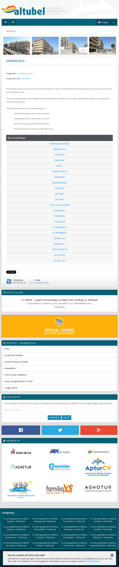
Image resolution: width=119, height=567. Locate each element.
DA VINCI (59, 193)
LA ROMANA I (60, 232)
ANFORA (59, 160)
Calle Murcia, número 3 (25, 73)
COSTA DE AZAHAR (59, 204)
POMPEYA (59, 216)
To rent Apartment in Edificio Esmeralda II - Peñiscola (45, 528)
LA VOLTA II (59, 260)
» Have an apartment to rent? (18, 381)
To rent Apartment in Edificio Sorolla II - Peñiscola (103, 520)
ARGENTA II (60, 149)
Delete (66, 417)
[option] (16, 45)
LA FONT (59, 199)
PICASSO (59, 188)
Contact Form (42, 282)
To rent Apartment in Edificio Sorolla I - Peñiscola (103, 528)
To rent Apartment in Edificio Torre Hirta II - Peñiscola (74, 520)
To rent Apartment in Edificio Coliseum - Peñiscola (16, 528)
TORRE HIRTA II (60, 249)
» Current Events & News (15, 361)
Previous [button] (6, 46)
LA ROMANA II (59, 227)
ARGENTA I (59, 177)
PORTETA (59, 154)
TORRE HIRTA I (59, 171)
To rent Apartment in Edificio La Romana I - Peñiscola (16, 536)
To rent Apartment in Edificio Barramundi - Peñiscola (45, 520)
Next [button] (113, 46)
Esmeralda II (25, 78)
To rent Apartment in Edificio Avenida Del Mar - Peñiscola (103, 544)
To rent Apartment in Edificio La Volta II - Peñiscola (45, 536)
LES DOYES (59, 255)
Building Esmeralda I (59, 143)
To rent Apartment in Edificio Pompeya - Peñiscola (74, 528)
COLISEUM (59, 221)
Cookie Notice (92, 561)
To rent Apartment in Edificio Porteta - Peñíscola (45, 544)
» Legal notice (10, 387)
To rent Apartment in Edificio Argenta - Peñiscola (16, 520)
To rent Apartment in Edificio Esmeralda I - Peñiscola (74, 536)
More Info (54, 417)
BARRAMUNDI (59, 182)
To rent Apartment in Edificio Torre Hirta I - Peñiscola (74, 544)
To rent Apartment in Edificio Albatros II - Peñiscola (103, 536)
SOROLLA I (59, 243)
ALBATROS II (59, 210)
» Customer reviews (13, 355)
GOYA (59, 165)
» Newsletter (9, 368)
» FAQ (6, 348)
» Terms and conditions (15, 374)
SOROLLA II (59, 238)
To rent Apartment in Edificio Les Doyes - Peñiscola (16, 544)
